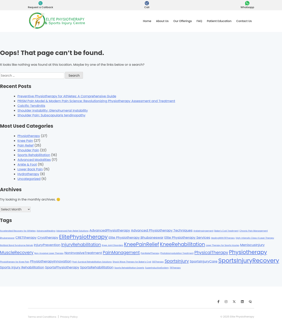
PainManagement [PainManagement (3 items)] (121, 252)
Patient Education (219, 21)
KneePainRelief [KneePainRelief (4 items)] (141, 244)
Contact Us (244, 21)
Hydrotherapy (28, 174)
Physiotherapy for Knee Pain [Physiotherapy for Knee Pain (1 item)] (14, 261)
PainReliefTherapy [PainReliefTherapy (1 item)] (150, 253)
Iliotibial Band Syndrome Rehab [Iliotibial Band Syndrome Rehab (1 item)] (16, 245)
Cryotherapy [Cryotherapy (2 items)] (47, 237)
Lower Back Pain (30, 169)
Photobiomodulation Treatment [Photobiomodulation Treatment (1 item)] (177, 253)
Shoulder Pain (28, 150)
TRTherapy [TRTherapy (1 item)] (175, 267)
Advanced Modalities (34, 159)
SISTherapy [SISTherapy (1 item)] (158, 261)
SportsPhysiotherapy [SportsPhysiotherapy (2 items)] (62, 267)
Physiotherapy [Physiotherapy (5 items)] (248, 252)
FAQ (199, 21)
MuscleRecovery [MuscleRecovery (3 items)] (16, 252)
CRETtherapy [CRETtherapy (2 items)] (26, 237)
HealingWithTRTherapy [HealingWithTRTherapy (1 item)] (223, 237)
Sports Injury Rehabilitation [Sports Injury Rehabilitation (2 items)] (22, 267)
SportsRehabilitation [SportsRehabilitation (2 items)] (97, 267)
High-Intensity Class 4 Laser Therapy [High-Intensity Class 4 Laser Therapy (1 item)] (255, 237)
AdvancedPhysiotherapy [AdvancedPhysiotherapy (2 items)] (109, 230)
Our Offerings (182, 21)
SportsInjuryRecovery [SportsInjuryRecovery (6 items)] (248, 260)
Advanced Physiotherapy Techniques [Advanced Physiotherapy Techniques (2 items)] (161, 230)
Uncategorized (28, 179)
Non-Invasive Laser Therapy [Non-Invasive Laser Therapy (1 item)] (49, 253)
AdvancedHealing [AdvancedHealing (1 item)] (46, 230)
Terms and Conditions (42, 317)
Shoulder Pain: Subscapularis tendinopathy (51, 115)
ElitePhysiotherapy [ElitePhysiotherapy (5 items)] (83, 236)
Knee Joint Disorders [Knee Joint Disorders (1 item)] (112, 245)
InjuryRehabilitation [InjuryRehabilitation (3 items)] (81, 244)
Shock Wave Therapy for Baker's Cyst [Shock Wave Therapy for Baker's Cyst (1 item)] (132, 261)
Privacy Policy (69, 317)
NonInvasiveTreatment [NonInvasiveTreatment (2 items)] (83, 252)
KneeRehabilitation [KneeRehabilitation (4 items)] (182, 244)
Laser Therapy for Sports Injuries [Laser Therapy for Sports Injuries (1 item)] (222, 245)
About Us (162, 21)
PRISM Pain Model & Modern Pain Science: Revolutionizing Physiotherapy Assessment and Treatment (96, 101)
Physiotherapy (28, 136)
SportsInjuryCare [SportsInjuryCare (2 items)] (203, 261)
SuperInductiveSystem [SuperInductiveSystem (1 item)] (157, 267)
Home (147, 21)
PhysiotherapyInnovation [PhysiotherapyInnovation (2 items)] (50, 261)
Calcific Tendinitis (31, 105)
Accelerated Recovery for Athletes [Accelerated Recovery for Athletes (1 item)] (18, 230)
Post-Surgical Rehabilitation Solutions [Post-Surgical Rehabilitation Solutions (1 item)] (92, 261)
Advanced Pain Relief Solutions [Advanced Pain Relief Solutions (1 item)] (72, 230)
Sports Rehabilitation (33, 155)
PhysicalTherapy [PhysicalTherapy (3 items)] (211, 252)
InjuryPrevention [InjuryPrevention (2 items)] (47, 244)
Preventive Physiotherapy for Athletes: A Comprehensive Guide (66, 96)
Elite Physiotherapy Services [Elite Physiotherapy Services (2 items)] (187, 237)
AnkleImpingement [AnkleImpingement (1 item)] (203, 230)
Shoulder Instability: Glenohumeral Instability (52, 110)
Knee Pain (25, 140)
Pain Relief (25, 145)
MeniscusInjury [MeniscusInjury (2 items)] (252, 244)
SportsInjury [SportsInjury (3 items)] (177, 261)
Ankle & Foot (27, 164)
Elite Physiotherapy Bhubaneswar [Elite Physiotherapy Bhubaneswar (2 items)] (136, 237)
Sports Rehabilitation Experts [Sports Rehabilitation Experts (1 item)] (129, 267)
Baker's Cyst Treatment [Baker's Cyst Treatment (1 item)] (226, 230)
